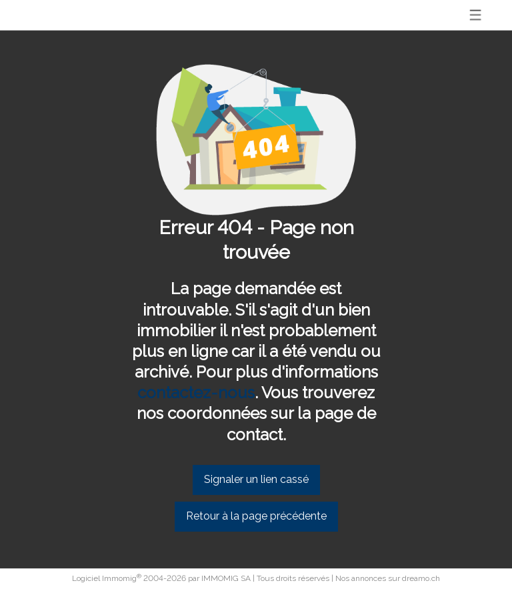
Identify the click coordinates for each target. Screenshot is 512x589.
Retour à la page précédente (256, 516)
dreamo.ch (421, 578)
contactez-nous (196, 392)
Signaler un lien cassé (256, 479)
